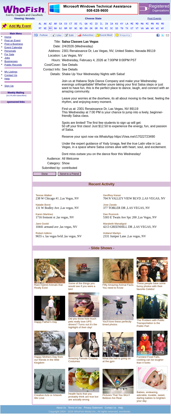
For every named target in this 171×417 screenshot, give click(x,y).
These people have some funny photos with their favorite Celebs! (151, 286)
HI (91, 24)
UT (132, 28)
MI (147, 24)
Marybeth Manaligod (115, 223)
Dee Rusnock (111, 214)
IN (106, 24)
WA (147, 28)
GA (86, 24)
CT (70, 24)
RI (106, 28)
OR (96, 28)
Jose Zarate (110, 204)
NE (45, 28)
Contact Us (10, 75)
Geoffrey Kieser (112, 195)
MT (40, 28)
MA (142, 24)
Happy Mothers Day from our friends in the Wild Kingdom (48, 359)
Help (7, 78)
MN (152, 24)
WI (157, 28)
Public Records (13, 64)
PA (101, 28)
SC (111, 28)
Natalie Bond (43, 204)
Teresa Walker (44, 195)
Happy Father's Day (45, 321)
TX (126, 28)
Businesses (11, 61)
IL (101, 24)
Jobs (7, 57)
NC (75, 28)
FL (81, 24)
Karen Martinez (44, 214)
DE (75, 24)
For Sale (9, 54)
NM (65, 28)
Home (7, 37)
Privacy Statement (93, 407)
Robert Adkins (44, 233)
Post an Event (12, 40)
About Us (61, 407)
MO (162, 24)
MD (137, 24)
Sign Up (9, 85)
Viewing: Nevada (24, 18)
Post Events (154, 18)
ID (96, 24)
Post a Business (13, 43)
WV (152, 28)
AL (40, 24)
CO (65, 24)
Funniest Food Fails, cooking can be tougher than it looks (150, 359)
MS (157, 24)
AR (55, 24)
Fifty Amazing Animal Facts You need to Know (118, 286)
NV (50, 28)
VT (137, 28)
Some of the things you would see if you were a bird (81, 286)
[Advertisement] (15, 162)
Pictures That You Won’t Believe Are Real (116, 396)
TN (121, 28)
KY (121, 24)
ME (132, 24)
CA (60, 24)
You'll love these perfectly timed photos (117, 323)
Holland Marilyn (112, 233)
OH (86, 28)
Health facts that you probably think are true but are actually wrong (83, 396)
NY (70, 28)
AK (45, 24)
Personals (10, 50)
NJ (60, 28)
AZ (50, 24)
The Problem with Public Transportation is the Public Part (150, 323)
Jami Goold (42, 223)
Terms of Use (75, 407)
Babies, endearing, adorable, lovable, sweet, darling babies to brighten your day (151, 396)
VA (142, 28)
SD (116, 28)
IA (111, 24)
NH (55, 28)
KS (116, 24)
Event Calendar (13, 47)
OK (91, 28)
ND (81, 28)
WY (162, 28)
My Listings (10, 71)
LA (126, 24)
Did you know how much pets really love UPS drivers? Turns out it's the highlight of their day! (82, 323)
